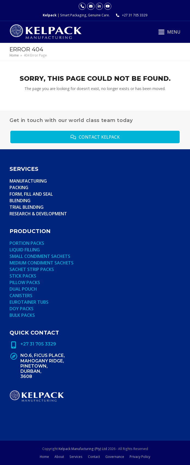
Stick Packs (23, 276)
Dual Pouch (23, 289)
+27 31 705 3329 (134, 15)
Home (44, 456)
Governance (114, 456)
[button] (169, 31)
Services (75, 456)
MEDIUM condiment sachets (41, 263)
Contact (94, 456)
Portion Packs (27, 243)
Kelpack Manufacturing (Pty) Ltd (83, 448)
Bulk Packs (22, 315)
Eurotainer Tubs (29, 302)
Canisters (21, 296)
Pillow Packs (25, 282)
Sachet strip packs (32, 269)
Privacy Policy (140, 456)
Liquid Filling (25, 250)
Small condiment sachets (40, 256)
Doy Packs (21, 309)
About (59, 456)
